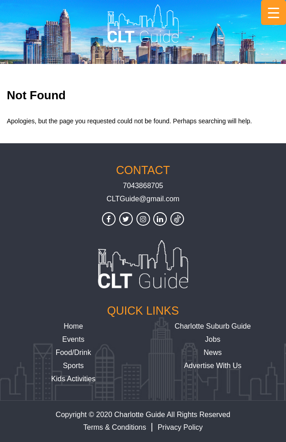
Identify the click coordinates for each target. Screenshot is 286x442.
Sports (73, 365)
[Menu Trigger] (273, 12)
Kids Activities (73, 379)
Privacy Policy (180, 427)
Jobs (212, 339)
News (213, 352)
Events (73, 339)
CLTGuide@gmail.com (143, 199)
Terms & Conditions (114, 427)
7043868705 (143, 185)
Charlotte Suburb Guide (213, 326)
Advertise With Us (213, 365)
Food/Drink (73, 352)
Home (73, 326)
